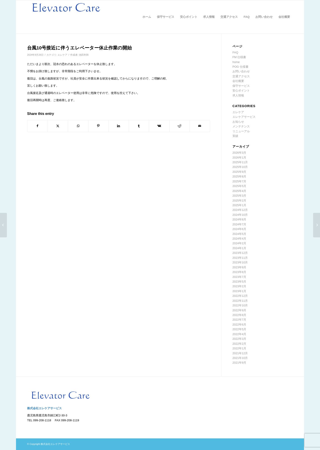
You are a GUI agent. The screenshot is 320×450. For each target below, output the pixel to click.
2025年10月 (240, 167)
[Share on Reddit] (180, 126)
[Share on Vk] (159, 126)
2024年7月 (239, 224)
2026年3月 (239, 152)
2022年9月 (239, 310)
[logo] (66, 17)
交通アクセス (241, 76)
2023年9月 (239, 267)
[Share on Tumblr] (139, 126)
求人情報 (238, 95)
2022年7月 (239, 319)
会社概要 (238, 81)
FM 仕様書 (239, 57)
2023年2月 (239, 286)
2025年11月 (240, 162)
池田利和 (84, 54)
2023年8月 (239, 272)
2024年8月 (239, 219)
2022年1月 (239, 348)
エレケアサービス (244, 116)
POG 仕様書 (240, 66)
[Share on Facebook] (37, 126)
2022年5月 (239, 329)
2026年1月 (239, 157)
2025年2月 (239, 200)
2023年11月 (240, 257)
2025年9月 (239, 171)
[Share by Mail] (200, 126)
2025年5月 (239, 186)
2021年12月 (240, 353)
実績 (235, 136)
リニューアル (241, 131)
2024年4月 (239, 238)
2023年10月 (240, 262)
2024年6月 (239, 229)
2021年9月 (239, 362)
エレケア (62, 54)
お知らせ (238, 121)
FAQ (235, 52)
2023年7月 (239, 277)
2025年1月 (239, 205)
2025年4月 (239, 191)
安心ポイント (241, 90)
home (236, 62)
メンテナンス (241, 126)
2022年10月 (240, 305)
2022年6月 (239, 324)
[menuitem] (147, 17)
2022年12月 (240, 295)
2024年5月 (239, 234)
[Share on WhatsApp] (78, 126)
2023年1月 (239, 291)
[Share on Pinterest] (98, 126)
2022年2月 (239, 343)
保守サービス (241, 86)
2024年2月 (239, 243)
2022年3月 (239, 338)
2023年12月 (240, 253)
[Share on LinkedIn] (119, 126)
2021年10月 (240, 358)
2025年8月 (239, 176)
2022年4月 (239, 334)
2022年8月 (239, 315)
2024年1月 (239, 248)
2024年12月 (240, 210)
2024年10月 (240, 214)
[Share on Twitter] (58, 126)
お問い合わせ (241, 71)
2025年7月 (239, 181)
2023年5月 (239, 281)
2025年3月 (239, 195)
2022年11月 (240, 300)
